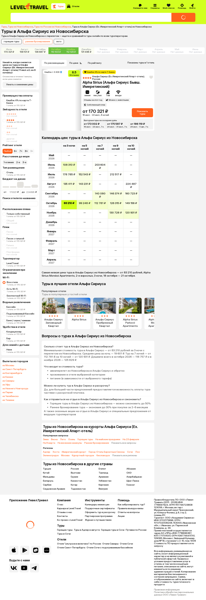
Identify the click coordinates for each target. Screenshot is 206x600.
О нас (60, 504)
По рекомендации (54, 63)
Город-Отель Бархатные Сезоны (107, 452)
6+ (15, 151)
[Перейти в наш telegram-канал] (34, 567)
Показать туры (142, 112)
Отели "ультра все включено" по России (79, 543)
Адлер (46, 452)
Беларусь (48, 480)
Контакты (62, 516)
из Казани (8, 377)
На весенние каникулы (70, 443)
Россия (75, 468)
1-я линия (9, 162)
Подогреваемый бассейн (20, 313)
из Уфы (6, 384)
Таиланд (103, 472)
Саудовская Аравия (54, 488)
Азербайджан (134, 476)
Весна (54, 439)
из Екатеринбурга (12, 373)
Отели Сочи (126, 543)
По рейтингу (94, 63)
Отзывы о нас (64, 512)
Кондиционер (14, 331)
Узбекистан (105, 480)
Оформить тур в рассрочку (100, 512)
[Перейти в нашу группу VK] (13, 567)
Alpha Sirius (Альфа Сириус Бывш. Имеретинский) (111, 84)
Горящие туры (85, 439)
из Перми (8, 392)
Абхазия (131, 468)
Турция (47, 468)
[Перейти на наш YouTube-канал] (24, 567)
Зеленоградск (51, 455)
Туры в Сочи (64, 533)
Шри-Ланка (132, 480)
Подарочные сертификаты (100, 508)
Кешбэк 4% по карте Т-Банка (19, 101)
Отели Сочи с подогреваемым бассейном (110, 547)
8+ (26, 151)
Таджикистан (78, 488)
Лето (63, 439)
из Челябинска (11, 396)
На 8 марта (49, 443)
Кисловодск (103, 455)
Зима (46, 439)
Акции (121, 516)
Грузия (74, 476)
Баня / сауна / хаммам (18, 320)
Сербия (47, 484)
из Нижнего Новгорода (15, 388)
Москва (65, 455)
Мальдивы (49, 476)
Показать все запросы (123, 443)
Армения (103, 476)
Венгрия (103, 488)
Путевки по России (136, 530)
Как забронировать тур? (131, 504)
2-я (18, 162)
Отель (9, 172)
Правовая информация (167, 589)
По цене (76, 63)
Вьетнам (75, 472)
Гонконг (130, 484)
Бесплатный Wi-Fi (16, 295)
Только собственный (18, 214)
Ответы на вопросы (129, 512)
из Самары (8, 381)
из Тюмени (8, 400)
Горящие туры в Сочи (112, 530)
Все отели (12, 282)
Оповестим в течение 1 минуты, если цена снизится (17, 77)
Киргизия (104, 484)
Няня (9, 349)
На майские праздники (107, 439)
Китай (46, 472)
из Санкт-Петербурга (14, 369)
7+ (20, 151)
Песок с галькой (15, 238)
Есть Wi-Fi (12, 289)
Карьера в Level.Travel (69, 508)
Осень (71, 439)
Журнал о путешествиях (98, 520)
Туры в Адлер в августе (87, 530)
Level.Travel (12, 263)
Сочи (130, 452)
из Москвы (8, 365)
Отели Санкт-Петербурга (71, 547)
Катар (74, 484)
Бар (8, 338)
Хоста (56, 452)
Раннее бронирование (96, 443)
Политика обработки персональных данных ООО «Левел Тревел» (174, 593)
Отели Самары (110, 543)
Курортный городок (83, 455)
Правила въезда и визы (130, 508)
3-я (24, 162)
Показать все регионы (124, 455)
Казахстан (76, 480)
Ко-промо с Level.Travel (69, 520)
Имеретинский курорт (74, 452)
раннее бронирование (37, 41)
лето (58, 41)
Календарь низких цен (97, 504)
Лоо (137, 452)
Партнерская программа (98, 516)
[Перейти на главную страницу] (30, 6)
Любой (7, 151)
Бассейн (11, 307)
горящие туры (11, 41)
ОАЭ (128, 472)
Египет (102, 468)
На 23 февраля (131, 439)
